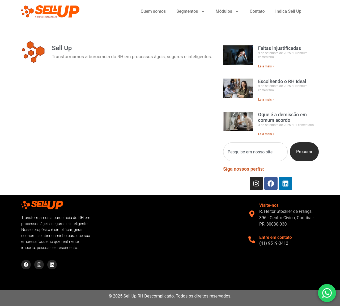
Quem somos (153, 11)
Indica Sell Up (288, 11)
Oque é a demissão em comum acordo (282, 117)
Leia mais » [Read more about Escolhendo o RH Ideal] (266, 99)
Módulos (227, 11)
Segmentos (190, 11)
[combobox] (255, 151)
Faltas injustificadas (279, 48)
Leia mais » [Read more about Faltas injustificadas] (266, 66)
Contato (257, 11)
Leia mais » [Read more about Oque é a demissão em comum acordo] (266, 134)
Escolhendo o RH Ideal (282, 81)
